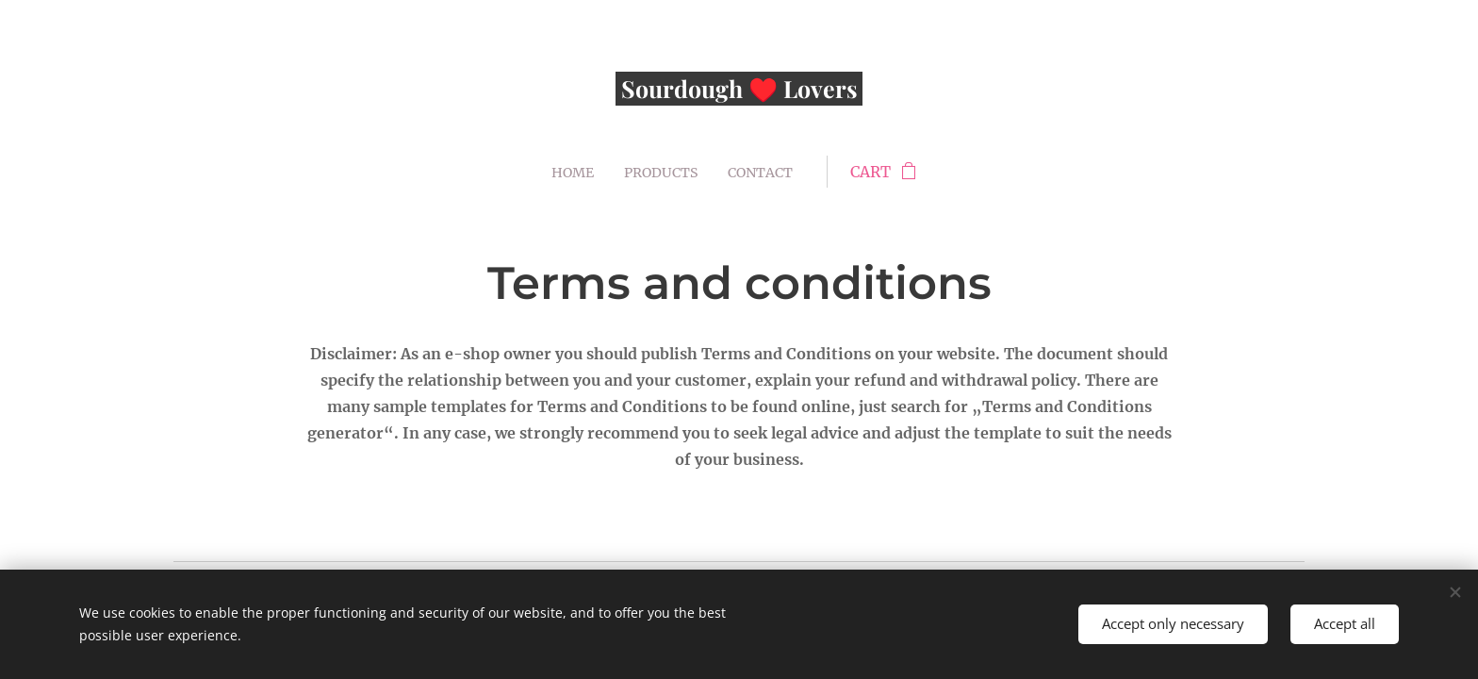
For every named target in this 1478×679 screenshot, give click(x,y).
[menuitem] (571, 171)
